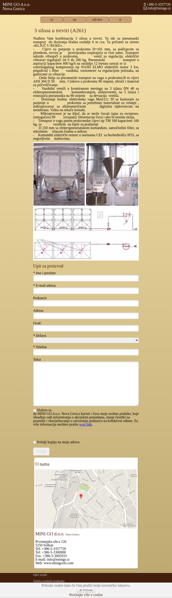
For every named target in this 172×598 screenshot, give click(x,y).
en (74, 19)
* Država (39, 335)
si (52, 19)
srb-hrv (97, 19)
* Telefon (40, 347)
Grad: (37, 323)
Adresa (38, 310)
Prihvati (85, 590)
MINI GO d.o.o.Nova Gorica (16, 6)
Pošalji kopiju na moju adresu (56, 442)
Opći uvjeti (40, 575)
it (120, 19)
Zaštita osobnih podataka (48, 581)
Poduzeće (40, 298)
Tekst (37, 359)
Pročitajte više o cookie (86, 595)
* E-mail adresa (44, 285)
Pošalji (41, 451)
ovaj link (85, 424)
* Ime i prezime (44, 273)
